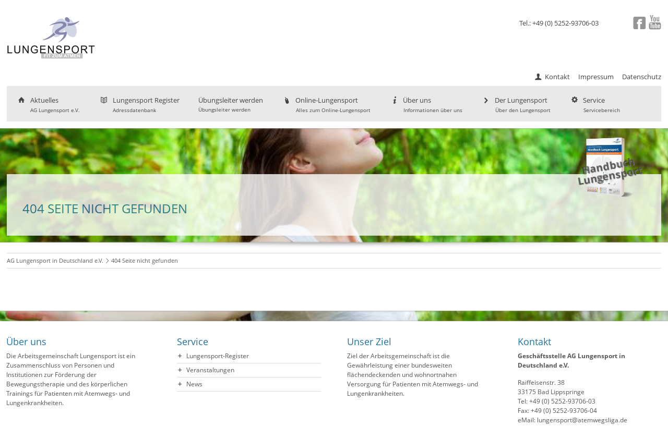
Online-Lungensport (326, 104)
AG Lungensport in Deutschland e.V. (55, 260)
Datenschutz (641, 76)
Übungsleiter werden (230, 104)
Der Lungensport (516, 104)
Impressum (596, 76)
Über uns (425, 104)
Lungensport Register (139, 104)
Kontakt (557, 76)
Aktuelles (48, 104)
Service (594, 104)
